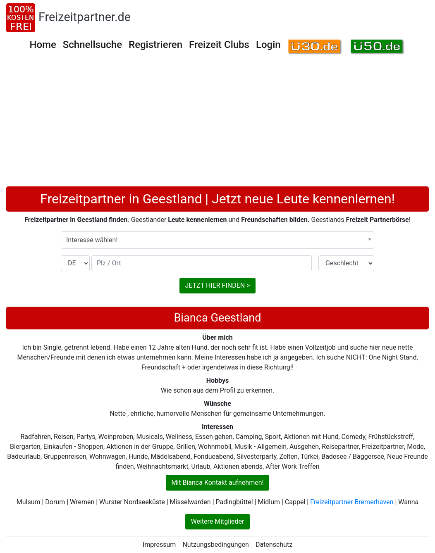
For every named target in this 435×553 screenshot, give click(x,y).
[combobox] (217, 240)
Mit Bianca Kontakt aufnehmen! (217, 482)
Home (42, 44)
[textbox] (217, 240)
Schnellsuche (92, 44)
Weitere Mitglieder (217, 521)
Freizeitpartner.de (84, 17)
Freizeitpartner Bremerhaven (351, 502)
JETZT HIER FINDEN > (217, 285)
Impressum (159, 544)
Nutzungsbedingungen (215, 544)
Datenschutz (274, 544)
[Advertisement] (217, 124)
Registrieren (155, 44)
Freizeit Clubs (219, 44)
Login (268, 44)
